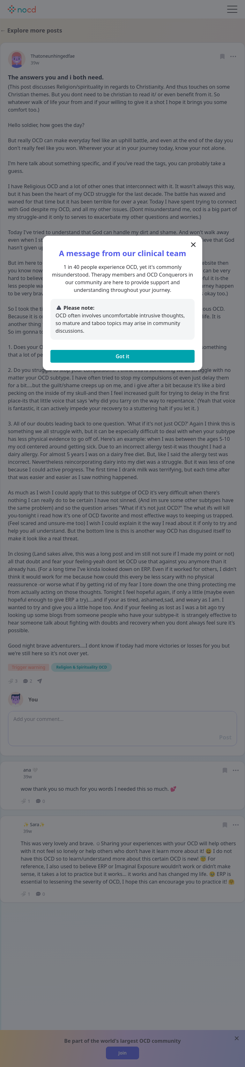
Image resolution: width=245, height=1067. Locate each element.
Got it (122, 356)
